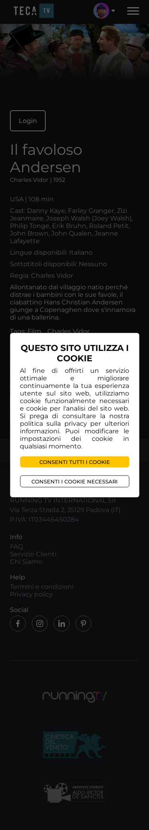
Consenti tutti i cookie (74, 461)
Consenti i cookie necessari (74, 481)
